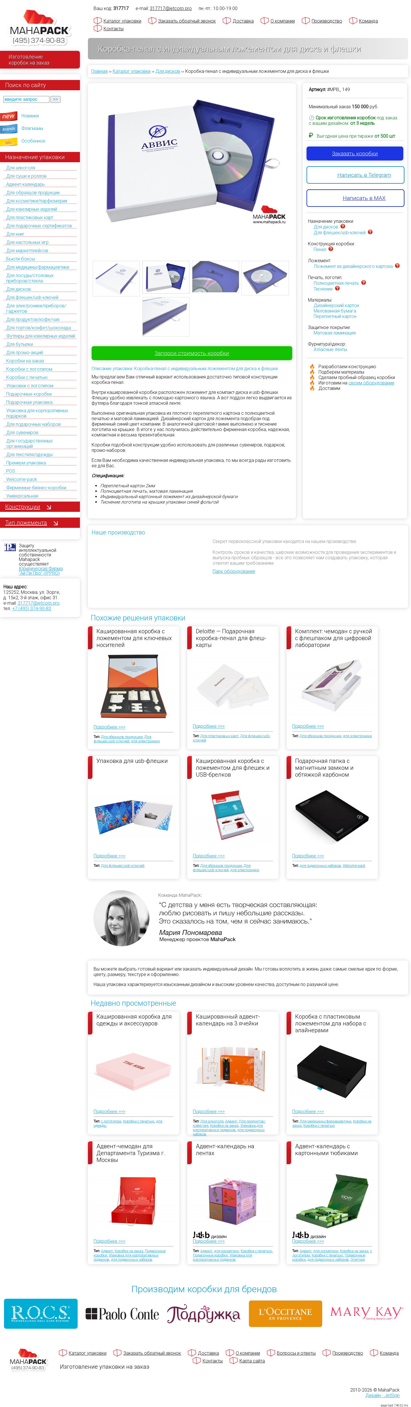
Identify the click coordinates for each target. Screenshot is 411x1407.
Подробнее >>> (109, 727)
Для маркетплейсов (27, 250)
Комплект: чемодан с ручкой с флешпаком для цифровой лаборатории (333, 638)
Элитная (357, 1259)
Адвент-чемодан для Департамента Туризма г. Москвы (130, 1153)
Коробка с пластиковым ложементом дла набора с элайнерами (330, 1023)
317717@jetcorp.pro (39, 603)
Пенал (320, 249)
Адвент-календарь (25, 184)
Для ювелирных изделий (31, 209)
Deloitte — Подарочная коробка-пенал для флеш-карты (231, 638)
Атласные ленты (330, 349)
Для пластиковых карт (29, 217)
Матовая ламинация (335, 333)
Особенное (33, 141)
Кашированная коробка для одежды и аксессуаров (134, 1020)
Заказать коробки (355, 153)
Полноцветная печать (336, 283)
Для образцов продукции (33, 192)
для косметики (226, 1251)
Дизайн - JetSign (382, 1395)
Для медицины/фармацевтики (37, 267)
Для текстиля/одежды (29, 454)
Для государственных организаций (29, 443)
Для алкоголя (20, 168)
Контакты (114, 28)
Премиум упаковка (26, 463)
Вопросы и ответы (296, 1353)
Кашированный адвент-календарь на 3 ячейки (228, 1020)
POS (10, 471)
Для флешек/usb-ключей (32, 297)
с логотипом (111, 1121)
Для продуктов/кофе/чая (32, 319)
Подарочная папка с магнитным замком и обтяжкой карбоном (324, 767)
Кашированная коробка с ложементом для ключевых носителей (134, 638)
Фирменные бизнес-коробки (36, 487)
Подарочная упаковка (29, 402)
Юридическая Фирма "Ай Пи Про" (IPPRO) (41, 571)
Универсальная (22, 496)
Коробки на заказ (25, 361)
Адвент (231, 1121)
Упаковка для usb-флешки (132, 760)
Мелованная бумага (335, 311)
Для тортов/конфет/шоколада (38, 327)
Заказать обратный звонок (187, 21)
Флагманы (32, 128)
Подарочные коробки (29, 394)
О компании (283, 21)
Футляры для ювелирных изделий (40, 336)
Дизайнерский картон (336, 305)
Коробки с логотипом (29, 369)
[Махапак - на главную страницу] (40, 27)
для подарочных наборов (320, 865)
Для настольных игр (27, 242)
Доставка (243, 21)
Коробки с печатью (27, 377)
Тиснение (323, 289)
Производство (327, 21)
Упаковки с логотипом (29, 385)
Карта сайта (252, 1361)
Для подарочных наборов (33, 424)
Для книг (15, 234)
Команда (368, 21)
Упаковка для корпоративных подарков (228, 1127)
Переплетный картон (335, 316)
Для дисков (18, 289)
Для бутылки (19, 344)
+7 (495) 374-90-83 (31, 608)
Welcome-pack (21, 479)
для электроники (145, 741)
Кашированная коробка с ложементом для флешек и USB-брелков (233, 767)
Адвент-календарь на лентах (225, 1150)
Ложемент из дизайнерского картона (353, 266)
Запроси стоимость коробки (192, 353)
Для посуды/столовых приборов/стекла (30, 278)
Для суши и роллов (26, 176)
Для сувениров (22, 432)
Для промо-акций (24, 352)
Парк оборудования (234, 571)
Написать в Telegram (364, 175)
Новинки (30, 116)
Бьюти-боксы (20, 259)
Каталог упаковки (122, 21)
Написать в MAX (364, 198)
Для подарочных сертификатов (39, 226)
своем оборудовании (371, 383)
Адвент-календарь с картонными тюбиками (326, 1150)
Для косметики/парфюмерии (36, 201)
